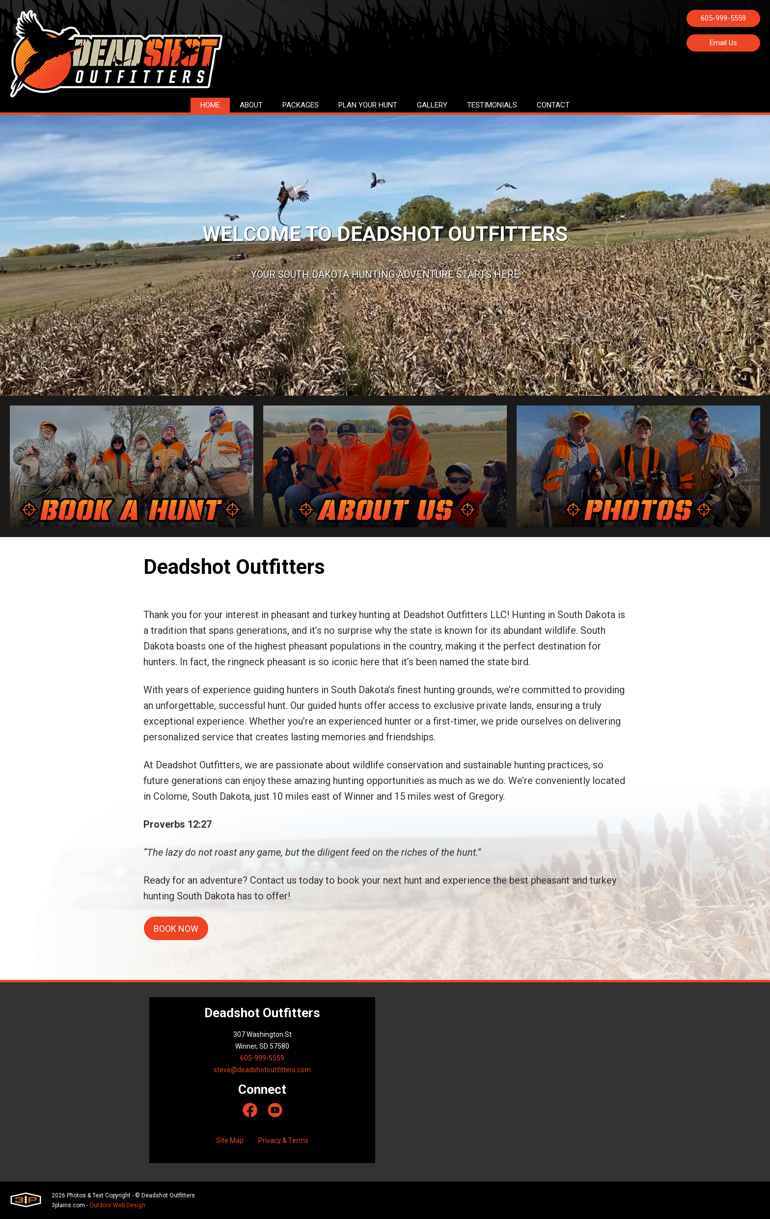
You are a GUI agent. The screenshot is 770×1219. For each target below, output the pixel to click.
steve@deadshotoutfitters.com (262, 1070)
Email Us (723, 42)
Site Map (230, 1140)
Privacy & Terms (283, 1140)
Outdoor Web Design (117, 1205)
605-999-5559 (723, 18)
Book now (176, 928)
